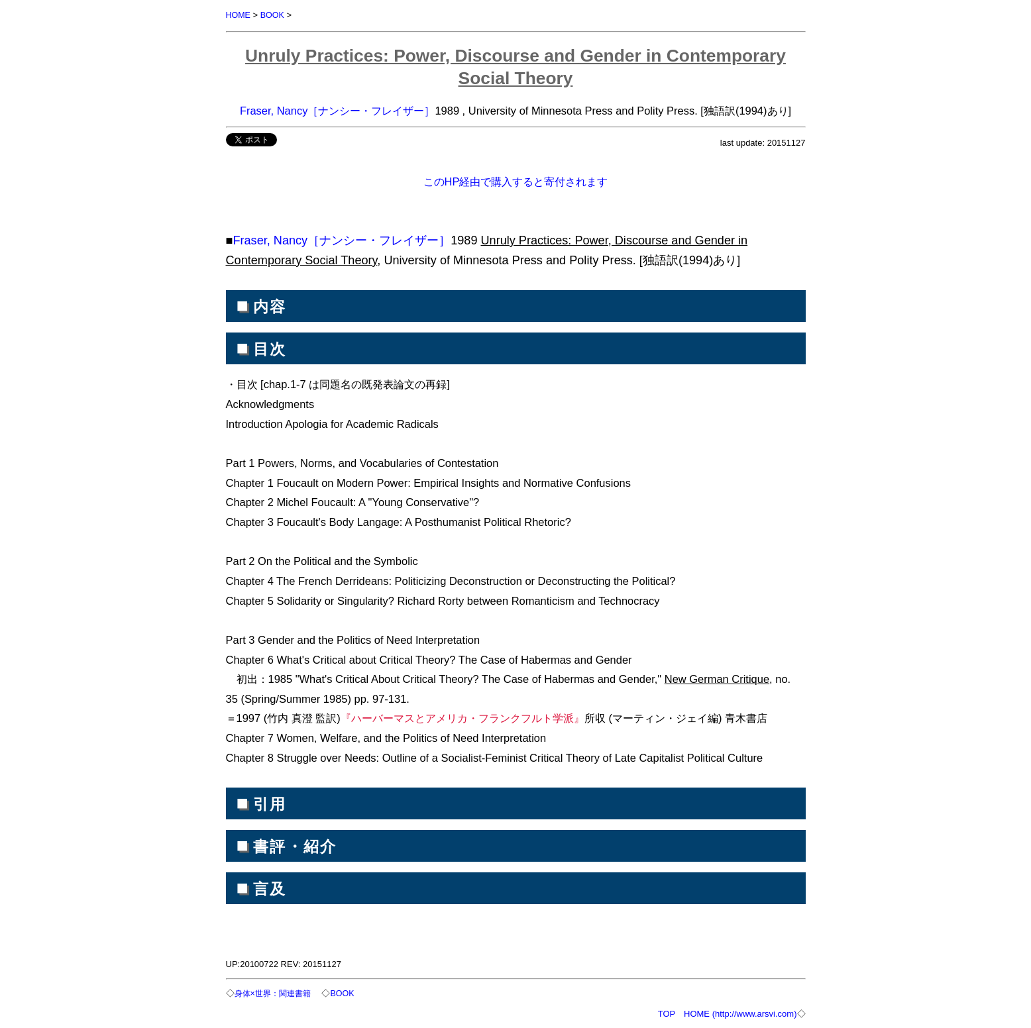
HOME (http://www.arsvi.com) (740, 1012)
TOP (666, 1012)
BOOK (273, 15)
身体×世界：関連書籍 (276, 993)
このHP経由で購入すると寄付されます (515, 181)
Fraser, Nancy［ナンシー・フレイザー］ (337, 110)
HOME (239, 15)
